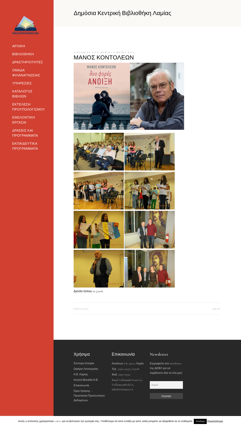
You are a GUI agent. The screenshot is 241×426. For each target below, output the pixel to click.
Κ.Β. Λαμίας (81, 374)
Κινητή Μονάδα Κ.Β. (86, 380)
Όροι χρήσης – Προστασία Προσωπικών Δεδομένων (89, 395)
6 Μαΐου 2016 (124, 53)
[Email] (166, 385)
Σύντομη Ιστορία (84, 363)
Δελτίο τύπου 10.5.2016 (88, 291)
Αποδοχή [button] (200, 421)
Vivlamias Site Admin (92, 53)
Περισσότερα (215, 421)
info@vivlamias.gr (122, 389)
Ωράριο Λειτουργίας (86, 369)
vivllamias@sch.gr (122, 384)
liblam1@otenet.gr (130, 380)
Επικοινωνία (81, 385)
